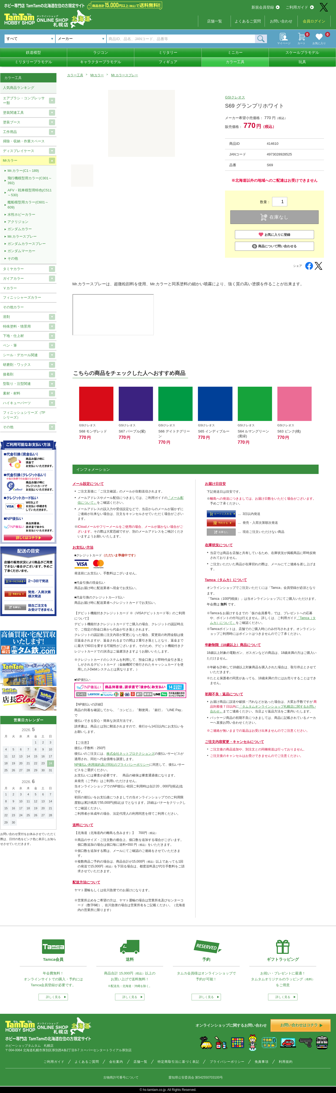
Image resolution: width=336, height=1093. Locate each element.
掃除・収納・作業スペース (24, 141)
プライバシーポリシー (227, 1062)
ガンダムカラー (19, 229)
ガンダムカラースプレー (26, 244)
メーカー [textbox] (65, 38)
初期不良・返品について (224, 694)
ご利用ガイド (300, 7)
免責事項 (262, 1062)
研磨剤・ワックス (17, 365)
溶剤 (6, 317)
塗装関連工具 (13, 113)
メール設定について (88, 484)
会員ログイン (314, 21)
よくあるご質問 (248, 21)
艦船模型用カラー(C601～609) (27, 204)
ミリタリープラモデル (33, 62)
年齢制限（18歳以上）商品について (233, 645)
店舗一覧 (214, 21)
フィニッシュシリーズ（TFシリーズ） (24, 415)
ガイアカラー (13, 278)
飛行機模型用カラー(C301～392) (29, 180)
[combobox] (81, 39)
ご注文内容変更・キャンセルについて (234, 742)
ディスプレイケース (18, 151)
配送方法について (86, 882)
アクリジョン (17, 222)
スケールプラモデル (302, 52)
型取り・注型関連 (17, 384)
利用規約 (286, 1062)
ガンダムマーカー (21, 251)
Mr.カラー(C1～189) (23, 171)
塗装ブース (11, 122)
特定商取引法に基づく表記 (178, 1062)
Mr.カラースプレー (124, 75)
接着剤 (8, 374)
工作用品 (10, 132)
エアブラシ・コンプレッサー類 (24, 100)
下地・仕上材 (13, 336)
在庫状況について (219, 545)
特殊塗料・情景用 (17, 326)
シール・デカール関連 (20, 355)
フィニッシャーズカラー (22, 297)
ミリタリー (168, 52)
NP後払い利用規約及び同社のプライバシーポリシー (112, 764)
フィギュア (168, 62)
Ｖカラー (10, 288)
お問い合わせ (281, 21)
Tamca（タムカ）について (226, 580)
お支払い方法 (82, 547)
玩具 (302, 62)
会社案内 (116, 1062)
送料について (82, 825)
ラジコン (100, 52)
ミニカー (235, 52)
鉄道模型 (33, 52)
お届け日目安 (215, 484)
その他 (12, 258)
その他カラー (13, 307)
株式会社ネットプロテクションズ (130, 754)
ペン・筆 (10, 345)
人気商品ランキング (18, 88)
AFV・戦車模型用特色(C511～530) (29, 192)
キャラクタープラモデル (100, 62)
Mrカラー (97, 75)
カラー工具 (235, 62)
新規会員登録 (265, 7)
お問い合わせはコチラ (301, 1025)
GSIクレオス (235, 97)
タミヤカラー (13, 269)
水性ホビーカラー (21, 214)
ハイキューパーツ (17, 403)
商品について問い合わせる (274, 246)
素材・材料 (11, 393)
